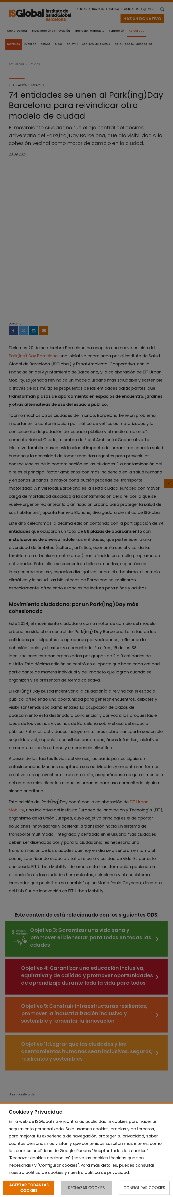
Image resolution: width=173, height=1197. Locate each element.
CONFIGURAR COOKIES (144, 1187)
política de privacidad (107, 1172)
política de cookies (44, 1172)
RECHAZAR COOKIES (86, 1187)
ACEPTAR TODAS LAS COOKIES (29, 1187)
